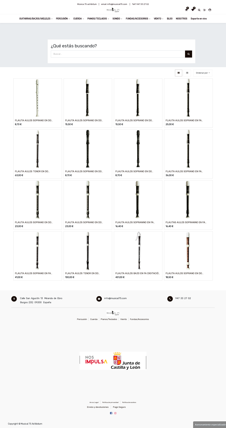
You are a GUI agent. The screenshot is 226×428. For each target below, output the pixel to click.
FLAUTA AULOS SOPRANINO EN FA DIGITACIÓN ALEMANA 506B (134, 222)
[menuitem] (169, 18)
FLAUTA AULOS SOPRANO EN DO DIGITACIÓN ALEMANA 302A (83, 171)
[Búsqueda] (188, 54)
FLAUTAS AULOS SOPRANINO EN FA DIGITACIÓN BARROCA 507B (185, 222)
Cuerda (93, 319)
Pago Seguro (119, 407)
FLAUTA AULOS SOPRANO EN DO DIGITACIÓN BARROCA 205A (133, 120)
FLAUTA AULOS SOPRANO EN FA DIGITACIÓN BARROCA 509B (33, 273)
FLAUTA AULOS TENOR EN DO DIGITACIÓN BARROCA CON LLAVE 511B (86, 273)
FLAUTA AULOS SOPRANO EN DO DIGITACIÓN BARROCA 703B (184, 273)
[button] (202, 73)
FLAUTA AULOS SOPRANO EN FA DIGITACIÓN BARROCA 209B (184, 120)
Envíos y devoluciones (98, 407)
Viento (123, 319)
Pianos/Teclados (109, 319)
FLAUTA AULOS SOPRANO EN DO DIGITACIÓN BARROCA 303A (133, 171)
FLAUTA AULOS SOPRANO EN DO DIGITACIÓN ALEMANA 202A (33, 120)
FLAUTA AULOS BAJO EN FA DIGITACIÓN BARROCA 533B (137, 273)
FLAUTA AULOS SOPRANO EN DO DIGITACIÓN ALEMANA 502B (33, 222)
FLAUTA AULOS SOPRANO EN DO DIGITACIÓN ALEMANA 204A (83, 120)
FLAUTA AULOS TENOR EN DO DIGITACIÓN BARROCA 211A (31, 171)
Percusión (82, 319)
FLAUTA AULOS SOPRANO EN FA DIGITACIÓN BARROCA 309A (184, 171)
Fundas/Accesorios (139, 319)
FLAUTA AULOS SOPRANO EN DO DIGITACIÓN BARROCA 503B (83, 222)
